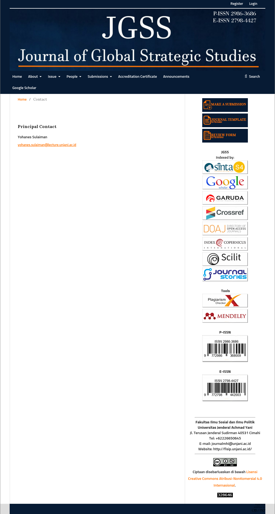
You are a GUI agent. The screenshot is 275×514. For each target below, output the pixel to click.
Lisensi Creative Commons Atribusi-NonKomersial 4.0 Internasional (225, 478)
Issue (52, 77)
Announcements (176, 77)
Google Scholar (24, 88)
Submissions (98, 77)
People (72, 77)
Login (253, 4)
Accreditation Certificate (137, 77)
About (33, 77)
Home (17, 77)
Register (236, 4)
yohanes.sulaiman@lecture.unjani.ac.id (47, 145)
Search (254, 77)
